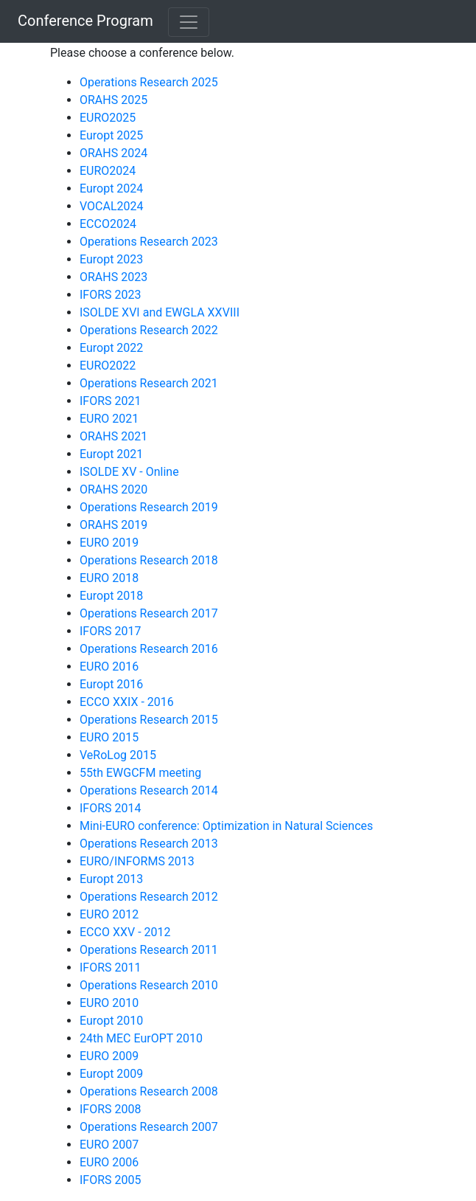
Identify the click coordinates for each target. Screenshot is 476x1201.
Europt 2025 (111, 135)
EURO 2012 (109, 914)
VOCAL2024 (112, 206)
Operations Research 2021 (149, 383)
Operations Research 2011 (149, 950)
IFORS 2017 (110, 631)
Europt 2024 (111, 188)
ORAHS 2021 (113, 436)
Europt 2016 (111, 684)
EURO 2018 (109, 578)
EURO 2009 (109, 1056)
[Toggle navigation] (188, 22)
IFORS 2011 (110, 968)
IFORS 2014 (110, 808)
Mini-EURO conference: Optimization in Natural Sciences (226, 826)
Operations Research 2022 (149, 330)
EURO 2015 (109, 737)
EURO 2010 (109, 1003)
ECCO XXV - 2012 (125, 932)
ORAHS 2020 (113, 489)
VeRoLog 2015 (118, 755)
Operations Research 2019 (149, 507)
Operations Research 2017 (149, 613)
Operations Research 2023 (149, 242)
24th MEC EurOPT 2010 (141, 1038)
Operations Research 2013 (149, 844)
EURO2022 (108, 366)
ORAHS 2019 (113, 525)
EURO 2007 (109, 1145)
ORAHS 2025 (113, 100)
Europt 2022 (111, 348)
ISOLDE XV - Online (129, 472)
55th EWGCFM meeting (140, 773)
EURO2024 (108, 171)
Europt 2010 (111, 1021)
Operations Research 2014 (149, 790)
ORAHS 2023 (113, 277)
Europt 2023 (111, 259)
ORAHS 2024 (113, 153)
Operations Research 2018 (149, 560)
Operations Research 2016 (149, 649)
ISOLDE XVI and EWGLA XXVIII (159, 312)
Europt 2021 (111, 454)
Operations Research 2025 (149, 82)
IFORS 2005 (110, 1180)
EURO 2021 (109, 419)
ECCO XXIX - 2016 (127, 702)
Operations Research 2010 (149, 985)
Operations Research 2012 (149, 897)
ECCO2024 (108, 224)
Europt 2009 (111, 1074)
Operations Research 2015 (149, 720)
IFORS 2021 (110, 401)
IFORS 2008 (110, 1109)
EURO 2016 (109, 667)
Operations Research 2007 (149, 1127)
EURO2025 (108, 118)
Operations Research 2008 (149, 1091)
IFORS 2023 (110, 295)
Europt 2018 (111, 596)
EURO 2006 (109, 1162)
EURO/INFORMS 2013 (137, 861)
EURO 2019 (109, 543)
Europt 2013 (111, 879)
